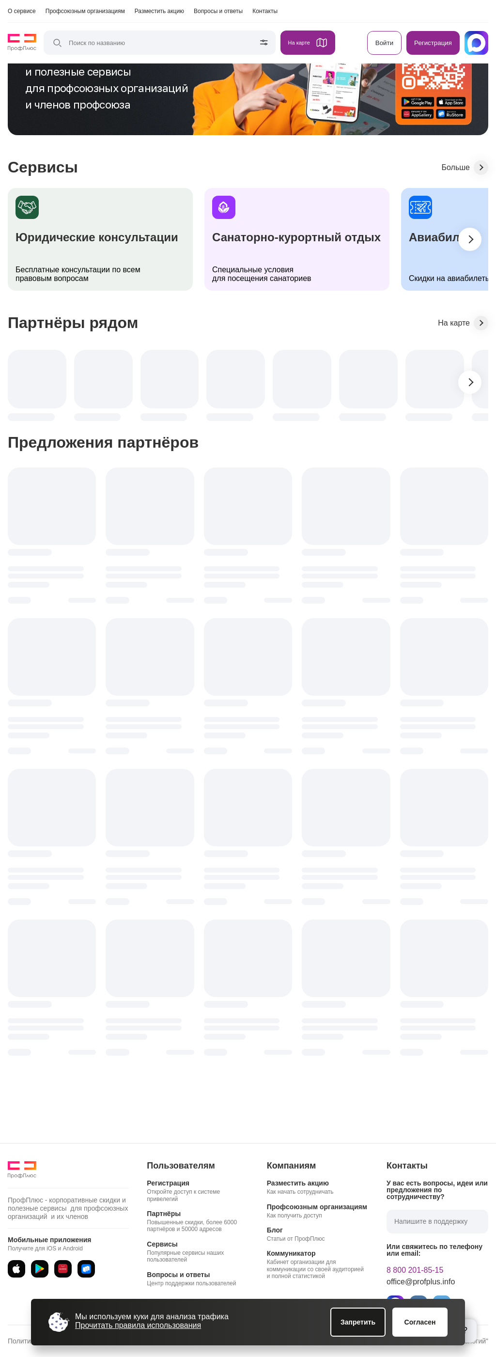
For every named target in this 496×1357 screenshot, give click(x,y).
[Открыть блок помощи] (465, 1330)
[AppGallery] (63, 1269)
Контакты (265, 11)
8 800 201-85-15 (415, 1270)
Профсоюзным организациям (85, 11)
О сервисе (22, 11)
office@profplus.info (421, 1282)
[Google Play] (39, 1269)
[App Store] (16, 1269)
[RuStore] (86, 1269)
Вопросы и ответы (218, 11)
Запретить (358, 1322)
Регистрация (433, 43)
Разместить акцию (159, 11)
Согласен (420, 1322)
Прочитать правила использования (138, 1325)
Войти (384, 43)
